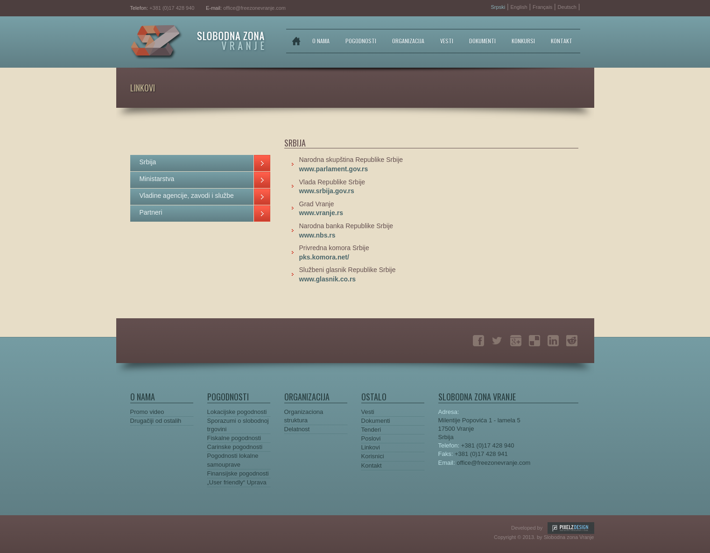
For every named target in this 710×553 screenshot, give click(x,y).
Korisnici (372, 456)
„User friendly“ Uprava (237, 482)
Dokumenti (375, 420)
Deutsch (567, 7)
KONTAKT (561, 41)
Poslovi (371, 438)
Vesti (367, 411)
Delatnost (297, 429)
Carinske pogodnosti (235, 446)
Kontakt (371, 465)
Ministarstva (157, 178)
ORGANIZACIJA (408, 41)
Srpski (498, 7)
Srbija (148, 162)
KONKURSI (523, 41)
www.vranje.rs (321, 213)
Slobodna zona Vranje (198, 42)
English (519, 7)
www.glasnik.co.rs (327, 279)
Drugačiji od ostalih (156, 420)
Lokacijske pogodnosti (237, 411)
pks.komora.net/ (324, 257)
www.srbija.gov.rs (326, 191)
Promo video (147, 411)
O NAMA (321, 41)
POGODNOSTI (360, 41)
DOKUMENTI (482, 41)
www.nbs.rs (317, 235)
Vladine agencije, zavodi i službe (187, 195)
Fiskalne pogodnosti (234, 437)
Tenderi (371, 429)
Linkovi (370, 447)
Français (542, 7)
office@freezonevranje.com (254, 8)
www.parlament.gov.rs (333, 169)
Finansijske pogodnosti (238, 473)
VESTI (446, 41)
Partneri (151, 212)
